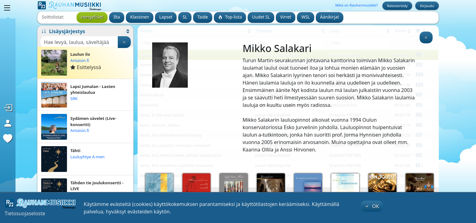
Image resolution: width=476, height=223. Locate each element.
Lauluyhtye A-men (87, 157)
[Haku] (79, 42)
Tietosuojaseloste (25, 213)
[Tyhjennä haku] (124, 42)
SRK (73, 98)
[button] (85, 31)
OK (371, 206)
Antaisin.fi (79, 60)
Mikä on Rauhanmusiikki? (356, 5)
